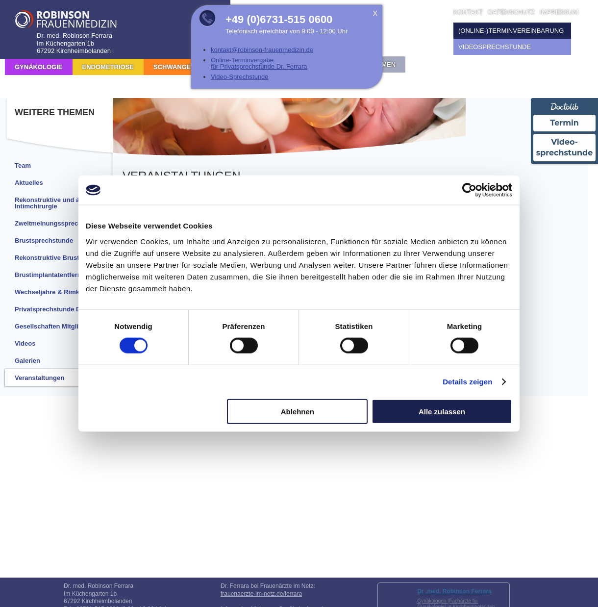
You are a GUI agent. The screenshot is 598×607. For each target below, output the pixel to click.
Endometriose (108, 67)
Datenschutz (511, 12)
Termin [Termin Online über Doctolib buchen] (564, 122)
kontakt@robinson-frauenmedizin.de (262, 49)
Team (23, 165)
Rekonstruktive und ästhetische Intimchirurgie (63, 203)
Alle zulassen (442, 411)
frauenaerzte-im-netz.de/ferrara (261, 593)
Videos (25, 343)
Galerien (27, 360)
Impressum (559, 12)
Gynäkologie (39, 67)
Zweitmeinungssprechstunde (59, 223)
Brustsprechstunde (44, 240)
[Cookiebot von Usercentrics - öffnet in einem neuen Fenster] (469, 190)
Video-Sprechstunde (240, 76)
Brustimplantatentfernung (54, 274)
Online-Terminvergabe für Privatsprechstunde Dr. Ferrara (259, 63)
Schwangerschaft (187, 67)
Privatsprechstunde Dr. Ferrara (61, 309)
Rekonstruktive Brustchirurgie (60, 257)
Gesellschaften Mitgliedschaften (63, 326)
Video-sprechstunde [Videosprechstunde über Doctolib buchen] (564, 147)
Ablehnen (297, 411)
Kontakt (468, 12)
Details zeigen (467, 382)
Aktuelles (29, 182)
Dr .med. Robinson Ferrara (454, 591)
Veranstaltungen (39, 377)
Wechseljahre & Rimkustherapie (63, 292)
